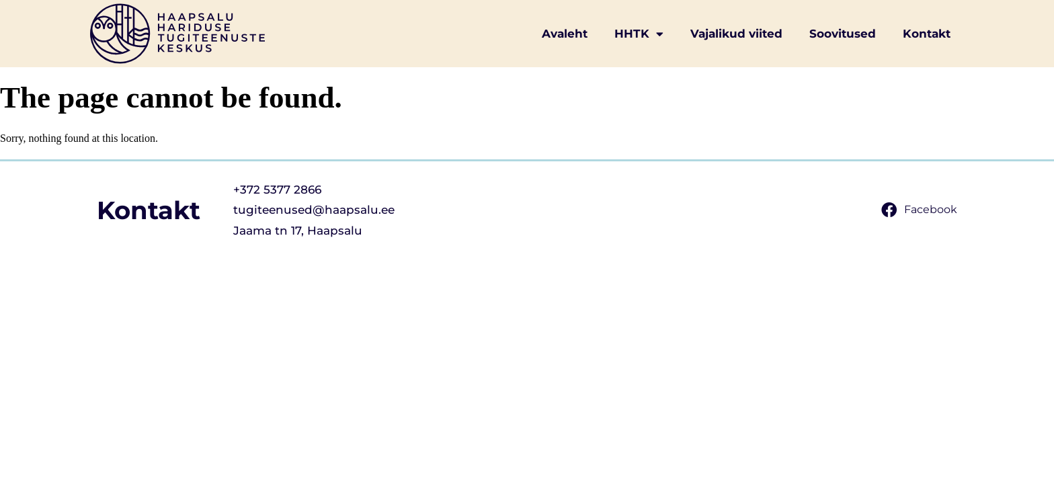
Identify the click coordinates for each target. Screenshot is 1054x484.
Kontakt (926, 33)
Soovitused (842, 33)
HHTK (638, 34)
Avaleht (564, 33)
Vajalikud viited (736, 33)
